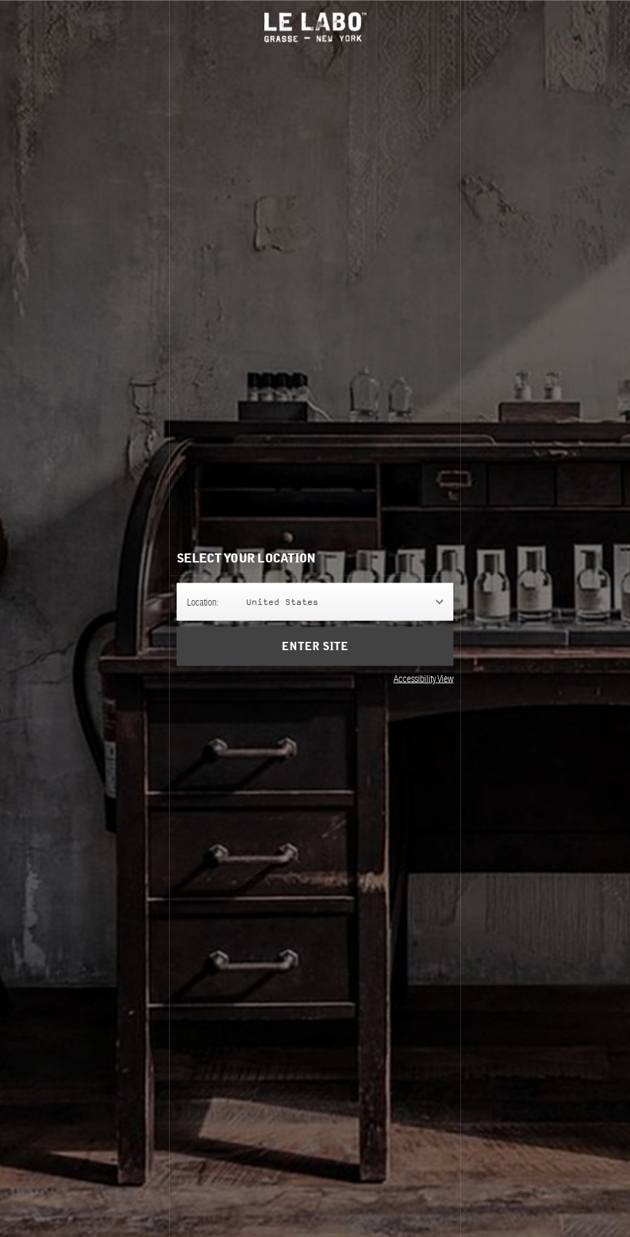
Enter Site (315, 646)
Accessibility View (423, 678)
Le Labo (315, 27)
